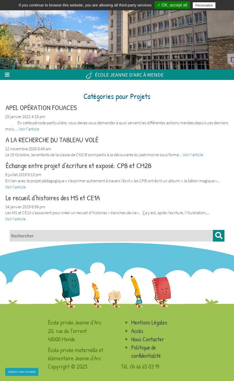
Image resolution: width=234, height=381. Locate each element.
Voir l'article (29, 129)
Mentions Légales (149, 322)
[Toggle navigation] (7, 74)
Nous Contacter (147, 339)
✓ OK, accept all (172, 5)
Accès (137, 331)
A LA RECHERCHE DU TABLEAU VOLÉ (52, 140)
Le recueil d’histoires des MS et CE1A (53, 198)
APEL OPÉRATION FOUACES (41, 107)
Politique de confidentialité (146, 351)
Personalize (204, 5)
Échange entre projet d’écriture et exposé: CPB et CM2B (79, 165)
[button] (218, 236)
